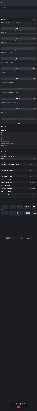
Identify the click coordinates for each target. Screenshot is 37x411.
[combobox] (3, 229)
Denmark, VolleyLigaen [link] (6, 141)
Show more (18, 148)
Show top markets (18, 30)
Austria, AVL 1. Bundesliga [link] (6, 135)
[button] (18, 22)
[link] (28, 238)
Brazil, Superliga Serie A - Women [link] (7, 139)
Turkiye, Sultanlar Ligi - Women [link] (7, 62)
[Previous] (33, 203)
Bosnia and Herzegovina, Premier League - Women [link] (10, 102)
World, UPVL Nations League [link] (7, 112)
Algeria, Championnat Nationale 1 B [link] (8, 82)
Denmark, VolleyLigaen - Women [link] (7, 143)
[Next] (35, 203)
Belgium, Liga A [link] (5, 137)
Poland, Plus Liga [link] (5, 32)
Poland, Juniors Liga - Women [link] (7, 52)
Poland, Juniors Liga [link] (5, 42)
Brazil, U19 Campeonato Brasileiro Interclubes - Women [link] (11, 22)
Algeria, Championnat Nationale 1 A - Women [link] (10, 92)
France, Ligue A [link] (4, 145)
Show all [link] (31, 19)
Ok (18, 407)
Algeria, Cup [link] (4, 72)
